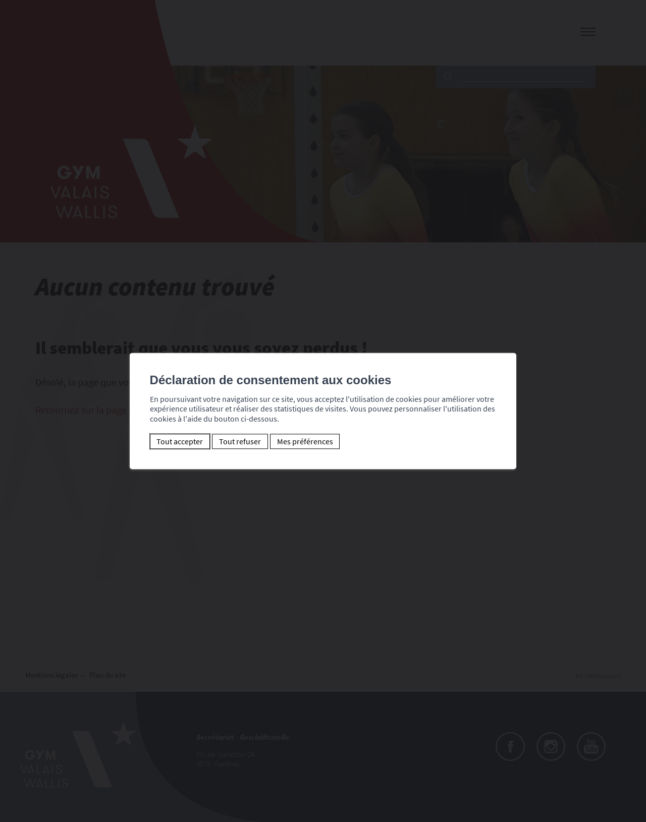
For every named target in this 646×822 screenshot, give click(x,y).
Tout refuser (239, 441)
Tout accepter (179, 441)
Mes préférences (305, 441)
